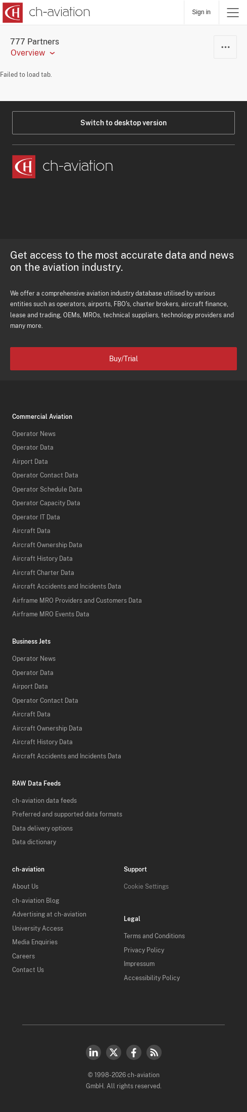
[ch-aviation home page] (45, 13)
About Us (25, 886)
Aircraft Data (31, 531)
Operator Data (33, 447)
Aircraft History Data (42, 558)
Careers (23, 956)
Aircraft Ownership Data (47, 545)
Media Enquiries (35, 942)
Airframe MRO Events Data (50, 614)
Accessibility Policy (152, 978)
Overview (28, 53)
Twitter (113, 1052)
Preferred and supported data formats (67, 814)
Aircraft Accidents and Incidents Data (66, 586)
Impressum (139, 964)
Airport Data (30, 461)
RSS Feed (154, 1052)
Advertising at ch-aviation (49, 914)
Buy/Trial (123, 359)
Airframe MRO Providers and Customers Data (77, 600)
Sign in (201, 12)
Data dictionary (34, 842)
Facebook (133, 1052)
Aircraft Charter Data (43, 572)
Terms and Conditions (154, 936)
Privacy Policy (144, 950)
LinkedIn (93, 1052)
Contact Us (28, 970)
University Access (37, 928)
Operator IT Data (36, 517)
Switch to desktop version (123, 123)
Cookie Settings (146, 886)
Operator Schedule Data (47, 489)
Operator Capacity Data (46, 503)
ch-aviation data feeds (44, 800)
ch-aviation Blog (35, 900)
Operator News (34, 434)
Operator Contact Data (45, 475)
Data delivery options (42, 828)
